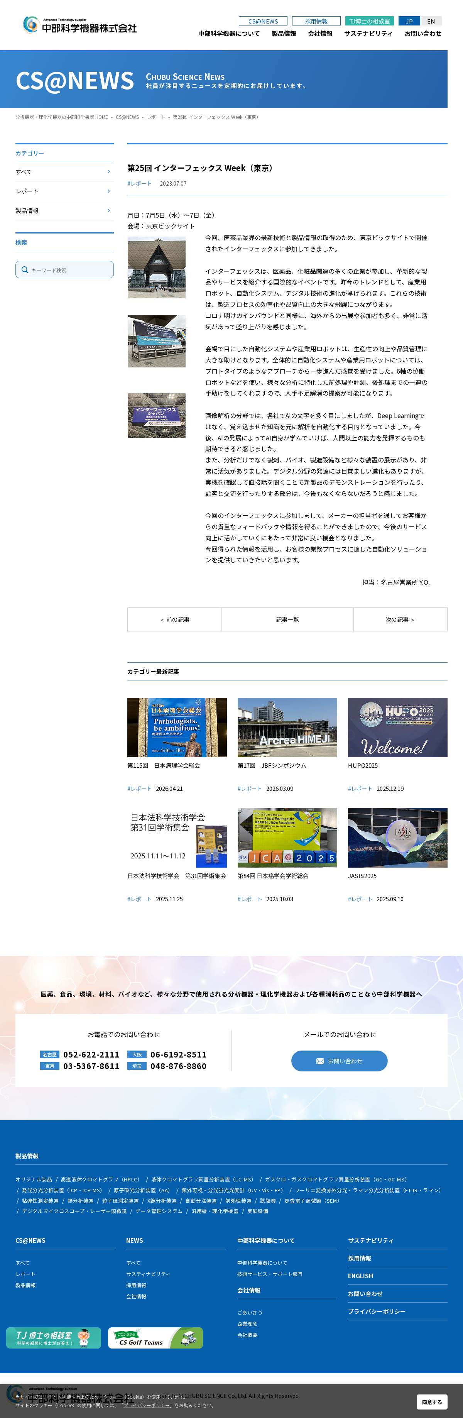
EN (431, 21)
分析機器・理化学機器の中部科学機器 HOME (61, 116)
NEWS (134, 1240)
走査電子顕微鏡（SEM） (313, 1200)
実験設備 (258, 1211)
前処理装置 (238, 1200)
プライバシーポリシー (377, 1311)
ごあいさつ (249, 1312)
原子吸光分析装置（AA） (143, 1190)
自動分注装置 (201, 1200)
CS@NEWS (263, 21)
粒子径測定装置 (120, 1200)
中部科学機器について (229, 33)
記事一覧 (287, 619)
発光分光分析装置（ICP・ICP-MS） (63, 1190)
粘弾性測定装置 (40, 1200)
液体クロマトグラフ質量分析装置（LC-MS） (204, 1179)
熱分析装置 (81, 1200)
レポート (156, 116)
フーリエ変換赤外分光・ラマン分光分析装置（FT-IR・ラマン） (369, 1190)
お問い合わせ (423, 33)
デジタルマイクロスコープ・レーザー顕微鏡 (74, 1211)
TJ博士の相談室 (369, 21)
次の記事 (397, 619)
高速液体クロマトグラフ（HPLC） (102, 1179)
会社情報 (320, 33)
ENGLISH (360, 1276)
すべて (23, 172)
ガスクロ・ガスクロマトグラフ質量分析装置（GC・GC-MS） (337, 1179)
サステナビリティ (368, 33)
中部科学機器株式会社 (80, 25)
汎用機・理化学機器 (215, 1211)
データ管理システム (159, 1211)
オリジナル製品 (33, 1179)
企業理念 (247, 1323)
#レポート (139, 183)
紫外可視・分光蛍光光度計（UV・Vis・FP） (234, 1190)
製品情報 (284, 33)
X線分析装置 (162, 1200)
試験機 (268, 1200)
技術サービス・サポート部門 (269, 1274)
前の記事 (177, 619)
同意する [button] (432, 1402)
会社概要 (247, 1334)
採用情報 (316, 21)
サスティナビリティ (148, 1274)
